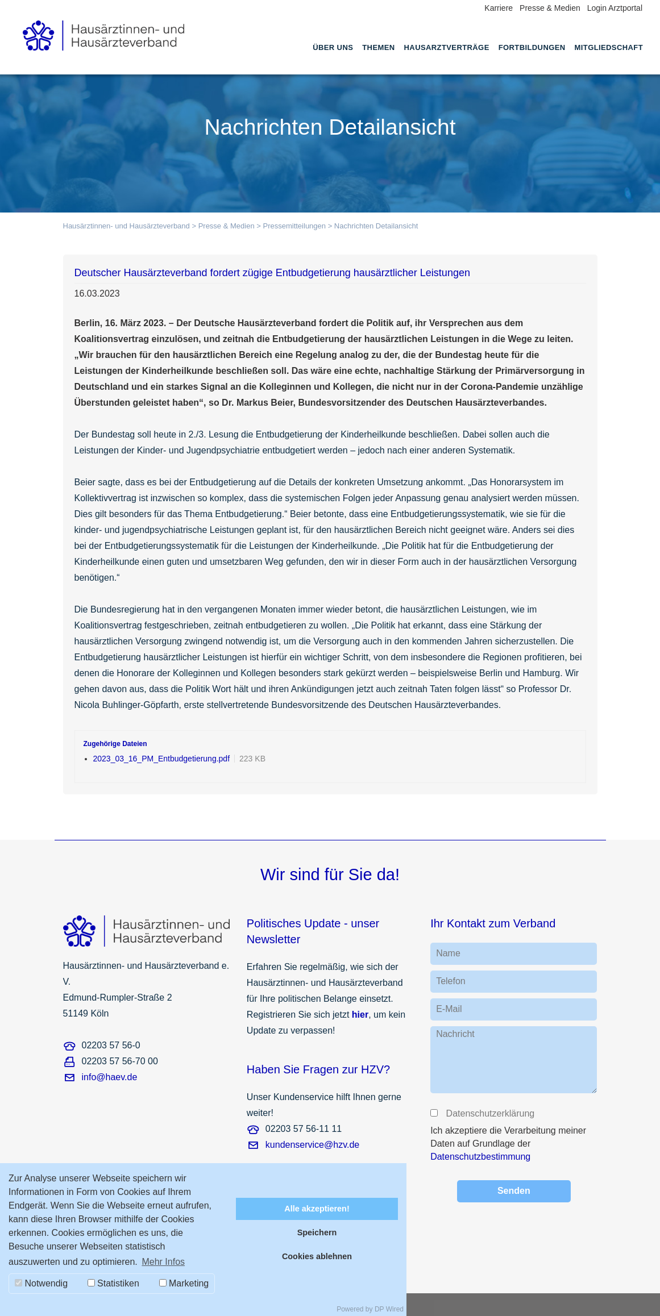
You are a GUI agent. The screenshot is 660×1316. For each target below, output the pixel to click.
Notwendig (41, 1283)
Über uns (333, 47)
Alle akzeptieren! (316, 1208)
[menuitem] (333, 57)
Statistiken (113, 1283)
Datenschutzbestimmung (480, 1156)
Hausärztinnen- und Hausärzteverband (126, 226)
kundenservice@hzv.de (312, 1145)
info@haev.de (110, 1077)
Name (448, 953)
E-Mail (449, 1009)
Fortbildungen (532, 47)
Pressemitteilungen (294, 226)
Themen (378, 47)
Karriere (498, 8)
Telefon (451, 981)
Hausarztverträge (446, 47)
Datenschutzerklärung (489, 1113)
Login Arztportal (614, 8)
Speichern (317, 1232)
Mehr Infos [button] (163, 1262)
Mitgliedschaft (609, 47)
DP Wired (389, 1309)
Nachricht (455, 1034)
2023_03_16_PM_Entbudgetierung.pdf (161, 758)
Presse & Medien (550, 8)
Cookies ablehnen (317, 1256)
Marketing (184, 1283)
